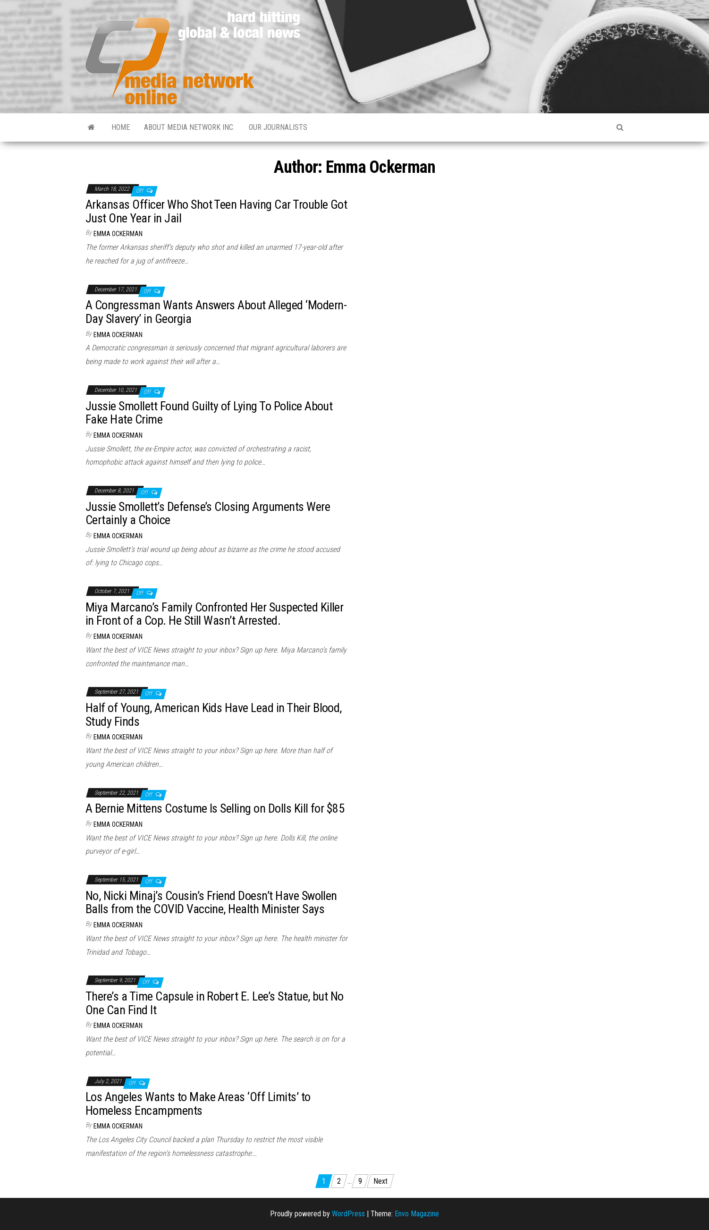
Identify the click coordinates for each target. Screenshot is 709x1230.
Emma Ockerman (118, 234)
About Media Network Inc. (189, 127)
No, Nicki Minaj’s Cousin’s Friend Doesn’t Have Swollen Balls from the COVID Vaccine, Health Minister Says (211, 902)
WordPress (348, 1213)
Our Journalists (278, 127)
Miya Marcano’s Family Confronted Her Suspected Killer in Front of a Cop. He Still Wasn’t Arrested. (214, 614)
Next (380, 1181)
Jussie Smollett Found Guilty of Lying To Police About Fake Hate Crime (208, 413)
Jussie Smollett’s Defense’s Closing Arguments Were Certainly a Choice (207, 513)
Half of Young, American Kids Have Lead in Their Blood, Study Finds (213, 715)
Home (120, 127)
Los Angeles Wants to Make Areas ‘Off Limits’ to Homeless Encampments (198, 1104)
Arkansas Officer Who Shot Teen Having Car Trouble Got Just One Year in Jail (216, 211)
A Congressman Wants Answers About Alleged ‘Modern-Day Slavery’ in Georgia (215, 312)
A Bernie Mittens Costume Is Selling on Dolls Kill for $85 (214, 808)
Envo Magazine (417, 1213)
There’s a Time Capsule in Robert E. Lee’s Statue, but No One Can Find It (214, 1003)
